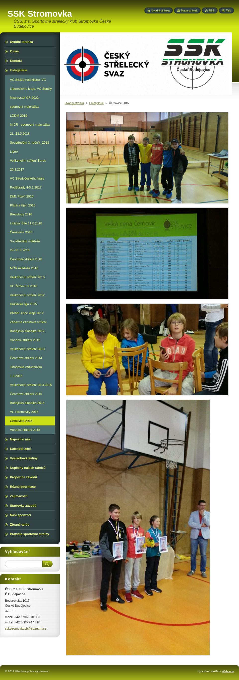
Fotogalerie (96, 102)
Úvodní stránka (74, 102)
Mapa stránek (189, 10)
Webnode (228, 671)
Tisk (228, 10)
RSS (211, 10)
